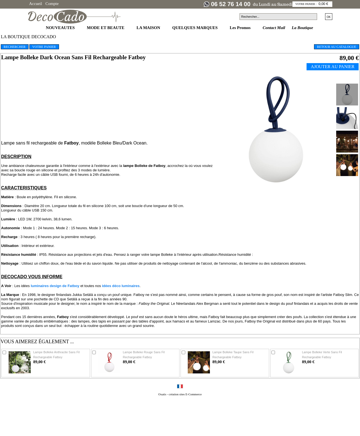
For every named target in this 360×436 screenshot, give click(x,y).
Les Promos (241, 27)
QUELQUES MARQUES (195, 27)
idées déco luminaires (121, 286)
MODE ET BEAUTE (106, 27)
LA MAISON (149, 27)
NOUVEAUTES (61, 27)
